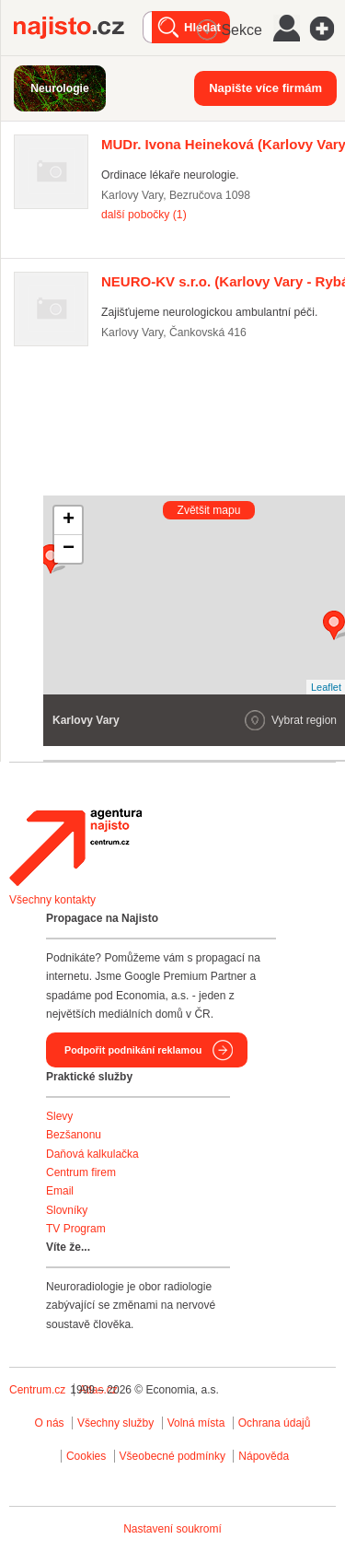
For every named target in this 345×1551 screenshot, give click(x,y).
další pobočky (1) (144, 214)
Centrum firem (81, 1172)
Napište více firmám (265, 88)
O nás (49, 1423)
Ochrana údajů (274, 1423)
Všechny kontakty (52, 899)
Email (60, 1190)
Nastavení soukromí (172, 1528)
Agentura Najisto (75, 847)
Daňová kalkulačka (92, 1154)
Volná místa (196, 1423)
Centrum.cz (37, 1389)
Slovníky (66, 1210)
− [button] (69, 549)
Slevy (59, 1116)
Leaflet (326, 687)
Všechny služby (117, 1423)
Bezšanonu (73, 1134)
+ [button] (69, 520)
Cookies (86, 1456)
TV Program (76, 1228)
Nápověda (263, 1456)
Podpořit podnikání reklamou (132, 1049)
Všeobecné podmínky (172, 1456)
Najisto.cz (78, 27)
